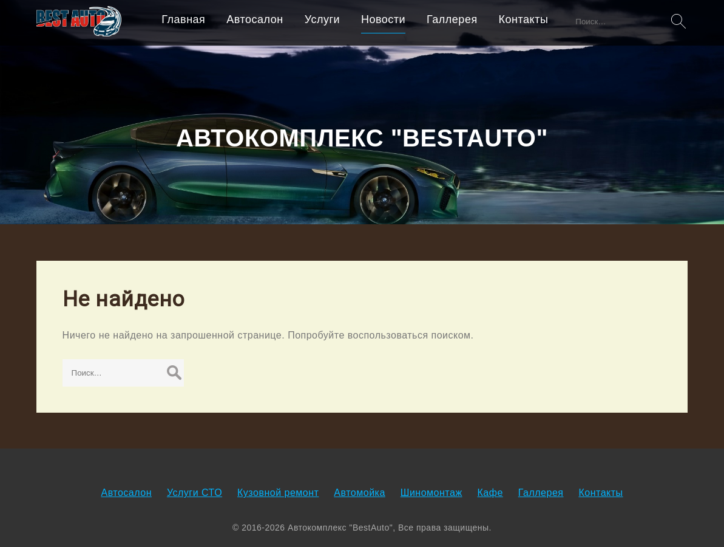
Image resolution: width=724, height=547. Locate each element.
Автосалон (254, 19)
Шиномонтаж (431, 492)
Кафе (490, 492)
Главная (183, 19)
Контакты (524, 19)
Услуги (322, 19)
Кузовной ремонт (278, 492)
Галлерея (452, 19)
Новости (383, 19)
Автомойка (359, 492)
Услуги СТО (194, 492)
